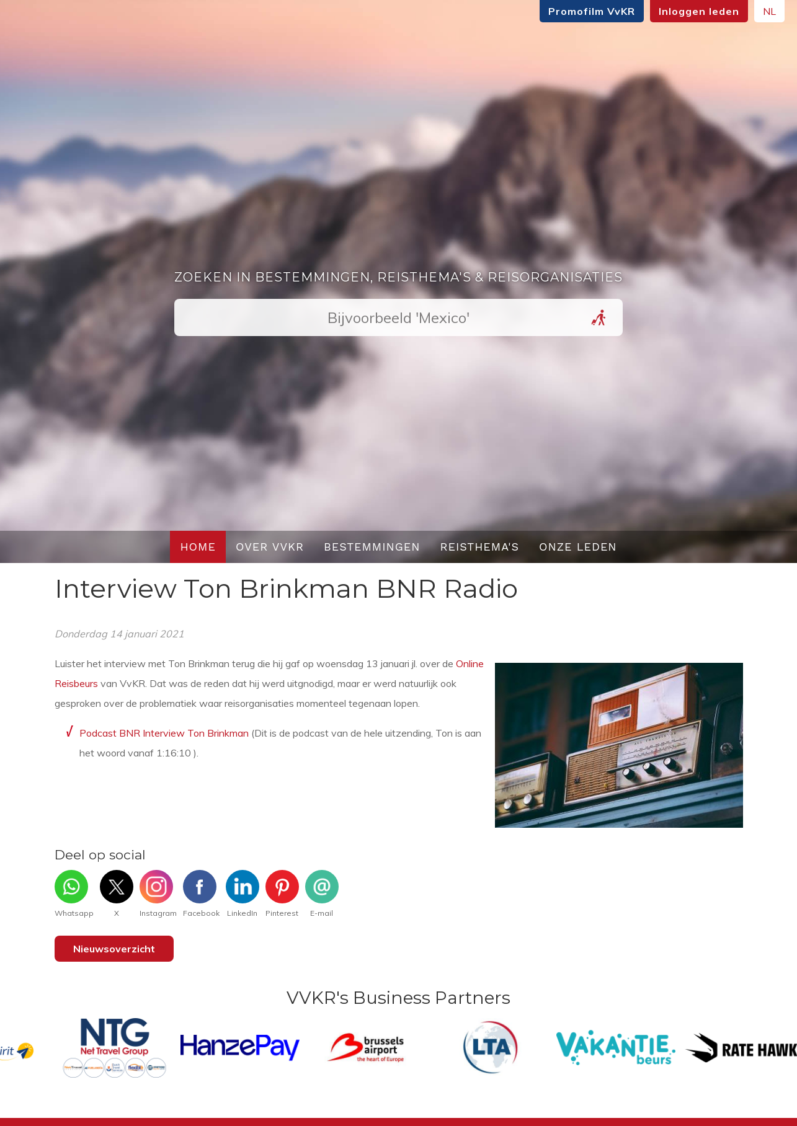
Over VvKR (270, 546)
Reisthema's (480, 546)
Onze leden (578, 546)
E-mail (322, 894)
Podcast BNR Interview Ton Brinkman (164, 733)
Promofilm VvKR (547, 11)
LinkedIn (242, 894)
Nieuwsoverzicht (114, 948)
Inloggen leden (654, 11)
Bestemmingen (372, 546)
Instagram (158, 894)
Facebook (201, 894)
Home (198, 546)
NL (724, 11)
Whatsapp (74, 894)
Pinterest (282, 894)
